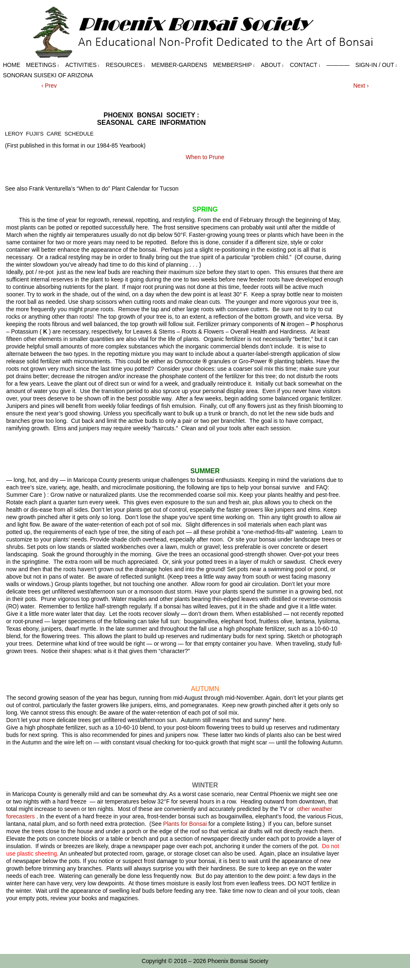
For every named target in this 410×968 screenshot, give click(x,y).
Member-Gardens (179, 65)
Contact (305, 65)
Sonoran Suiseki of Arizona (48, 75)
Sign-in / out (376, 65)
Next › (360, 85)
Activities (82, 65)
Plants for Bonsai (185, 823)
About (272, 65)
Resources (125, 65)
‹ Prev (49, 85)
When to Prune (205, 157)
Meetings (42, 65)
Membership (234, 65)
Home (11, 65)
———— (337, 65)
